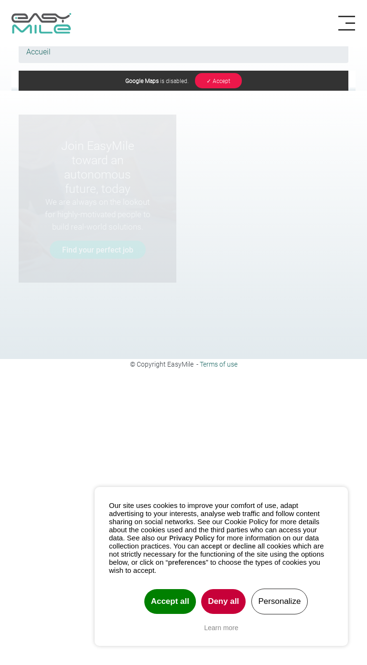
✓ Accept (218, 80)
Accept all (170, 601)
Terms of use (218, 364)
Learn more (221, 628)
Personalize (280, 601)
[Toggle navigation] (350, 23)
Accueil (38, 51)
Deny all (223, 601)
